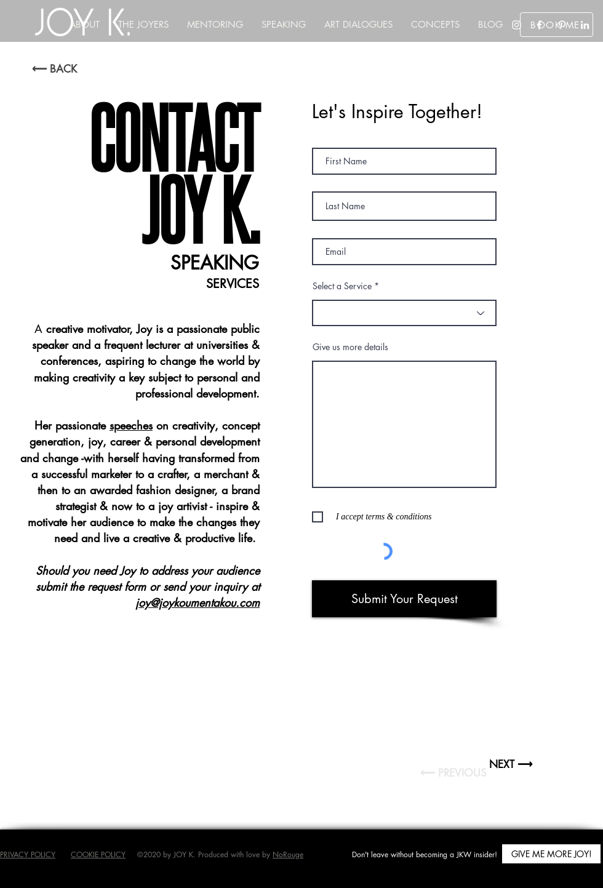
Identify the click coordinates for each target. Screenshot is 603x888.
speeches (131, 425)
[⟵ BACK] (54, 69)
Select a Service (342, 286)
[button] (435, 24)
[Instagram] (516, 25)
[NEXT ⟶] (510, 764)
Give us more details (350, 347)
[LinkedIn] (585, 25)
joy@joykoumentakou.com (197, 602)
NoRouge (288, 854)
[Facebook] (539, 25)
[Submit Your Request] (404, 598)
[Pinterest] (562, 25)
